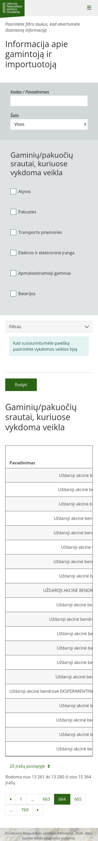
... (32, 799)
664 (62, 799)
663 (46, 799)
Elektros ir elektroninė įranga (42, 253)
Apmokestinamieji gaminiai (40, 273)
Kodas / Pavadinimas (29, 92)
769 (24, 810)
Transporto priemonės (36, 232)
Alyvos (20, 191)
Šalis (14, 115)
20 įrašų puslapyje (30, 766)
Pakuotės (23, 212)
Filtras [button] (49, 326)
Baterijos (23, 293)
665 (78, 799)
